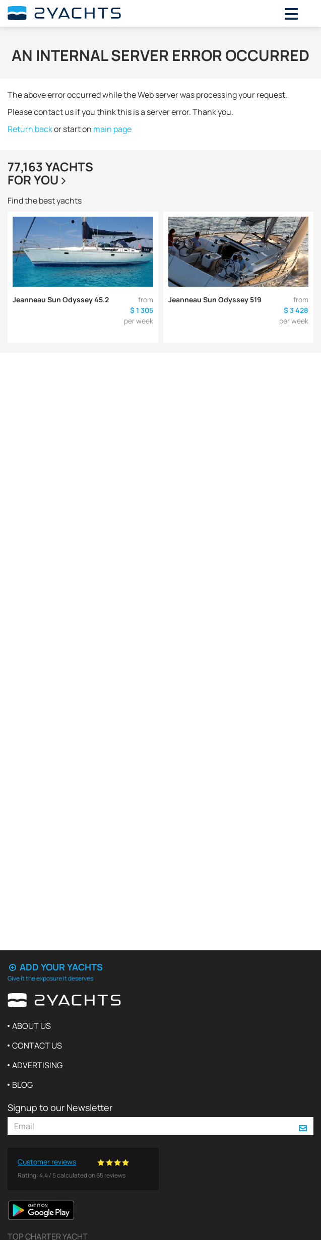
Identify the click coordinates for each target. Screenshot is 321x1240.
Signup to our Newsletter (60, 1107)
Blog (22, 1084)
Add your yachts (55, 967)
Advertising (37, 1065)
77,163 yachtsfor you (50, 173)
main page (112, 129)
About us (31, 1025)
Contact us (37, 1045)
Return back (30, 129)
